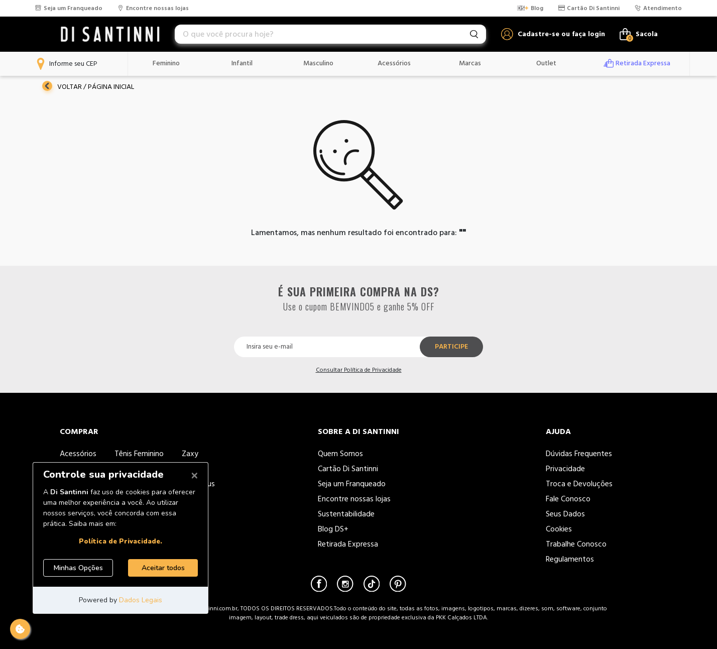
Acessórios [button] (394, 63)
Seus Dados (565, 513)
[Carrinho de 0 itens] (638, 34)
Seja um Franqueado (352, 483)
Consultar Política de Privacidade (359, 370)
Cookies (559, 528)
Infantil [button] (242, 63)
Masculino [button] (318, 63)
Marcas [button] (470, 63)
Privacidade (565, 468)
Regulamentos (570, 559)
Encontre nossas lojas (354, 498)
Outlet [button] (546, 63)
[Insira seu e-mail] (334, 347)
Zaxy (190, 453)
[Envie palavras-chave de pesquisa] (474, 34)
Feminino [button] (166, 63)
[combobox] (330, 34)
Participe (451, 347)
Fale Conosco (568, 498)
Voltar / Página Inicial (88, 86)
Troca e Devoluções (579, 483)
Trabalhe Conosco (577, 544)
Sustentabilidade (346, 513)
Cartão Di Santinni (348, 468)
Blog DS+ (333, 528)
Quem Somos (340, 453)
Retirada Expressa (348, 544)
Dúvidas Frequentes (579, 453)
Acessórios (78, 453)
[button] (553, 34)
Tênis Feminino (139, 453)
